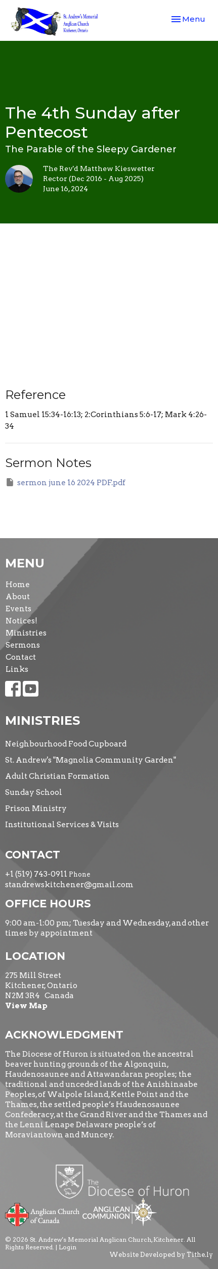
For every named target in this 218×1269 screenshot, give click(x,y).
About (18, 596)
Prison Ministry (36, 808)
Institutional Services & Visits (62, 824)
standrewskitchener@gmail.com (69, 884)
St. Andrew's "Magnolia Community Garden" (90, 760)
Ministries (26, 633)
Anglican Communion (119, 1211)
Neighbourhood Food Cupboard (65, 743)
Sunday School (33, 792)
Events (18, 608)
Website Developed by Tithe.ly (161, 1254)
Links (17, 669)
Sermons (23, 645)
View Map (26, 1005)
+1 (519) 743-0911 (36, 874)
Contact (21, 657)
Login (67, 1247)
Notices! (21, 620)
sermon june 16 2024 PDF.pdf (65, 482)
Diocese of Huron (126, 1181)
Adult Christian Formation (57, 776)
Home (18, 584)
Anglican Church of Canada (42, 1213)
